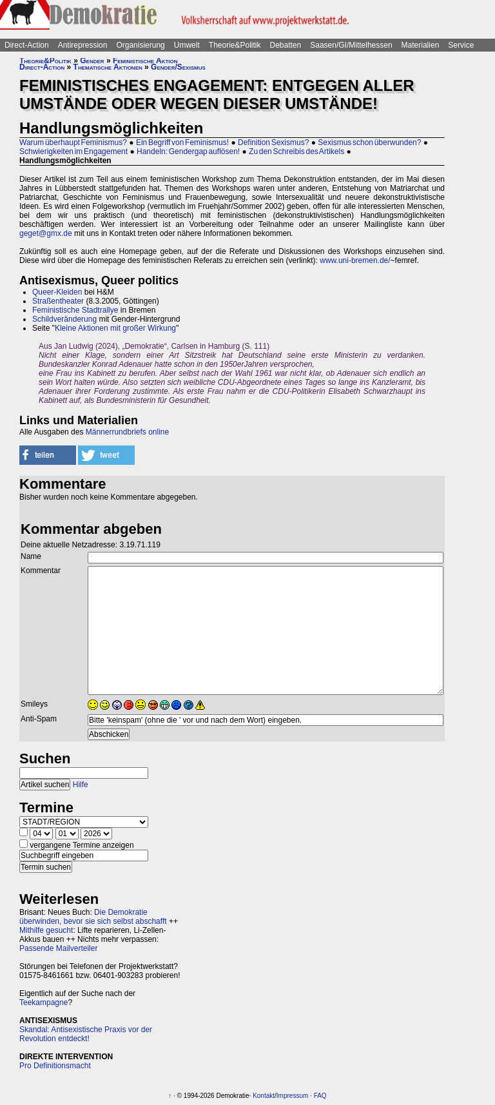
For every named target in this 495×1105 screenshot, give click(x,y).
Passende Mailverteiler (58, 948)
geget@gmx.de (45, 233)
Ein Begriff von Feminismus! (182, 142)
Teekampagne (43, 1002)
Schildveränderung (64, 319)
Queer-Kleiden (57, 292)
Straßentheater (58, 301)
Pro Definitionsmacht (55, 1065)
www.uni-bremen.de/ (355, 260)
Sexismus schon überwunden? (369, 142)
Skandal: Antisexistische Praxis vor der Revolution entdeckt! (85, 1034)
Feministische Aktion (145, 60)
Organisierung (140, 45)
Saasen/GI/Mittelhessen (351, 45)
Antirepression (83, 45)
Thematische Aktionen (107, 67)
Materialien (421, 45)
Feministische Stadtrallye (75, 310)
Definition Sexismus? (273, 142)
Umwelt (187, 45)
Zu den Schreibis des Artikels (296, 151)
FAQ (320, 1095)
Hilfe (80, 784)
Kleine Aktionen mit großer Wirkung (115, 328)
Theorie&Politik (235, 45)
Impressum (292, 1095)
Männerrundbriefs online (127, 431)
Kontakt (264, 1095)
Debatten (286, 45)
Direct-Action (27, 45)
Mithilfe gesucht (46, 930)
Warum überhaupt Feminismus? (73, 142)
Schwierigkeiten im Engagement (73, 151)
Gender (92, 60)
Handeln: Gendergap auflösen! (188, 151)
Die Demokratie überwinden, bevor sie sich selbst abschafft (93, 917)
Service (461, 45)
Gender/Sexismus (178, 67)
